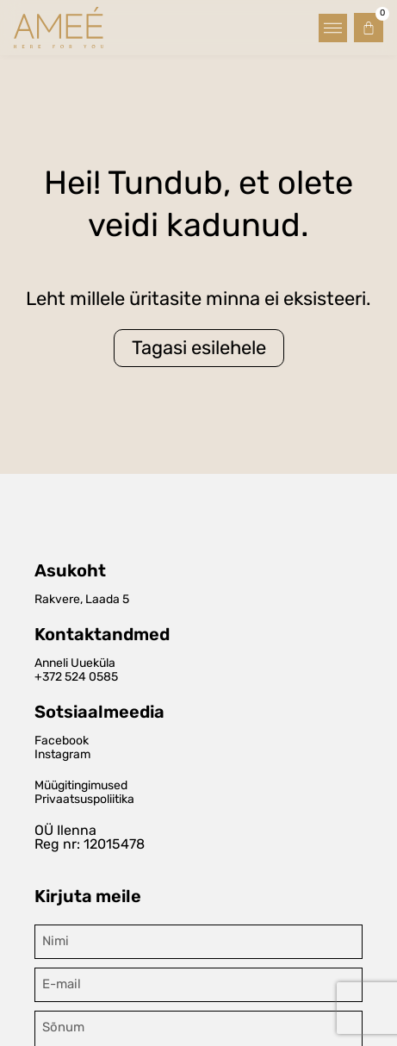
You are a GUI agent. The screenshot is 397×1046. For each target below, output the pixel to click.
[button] (333, 28)
